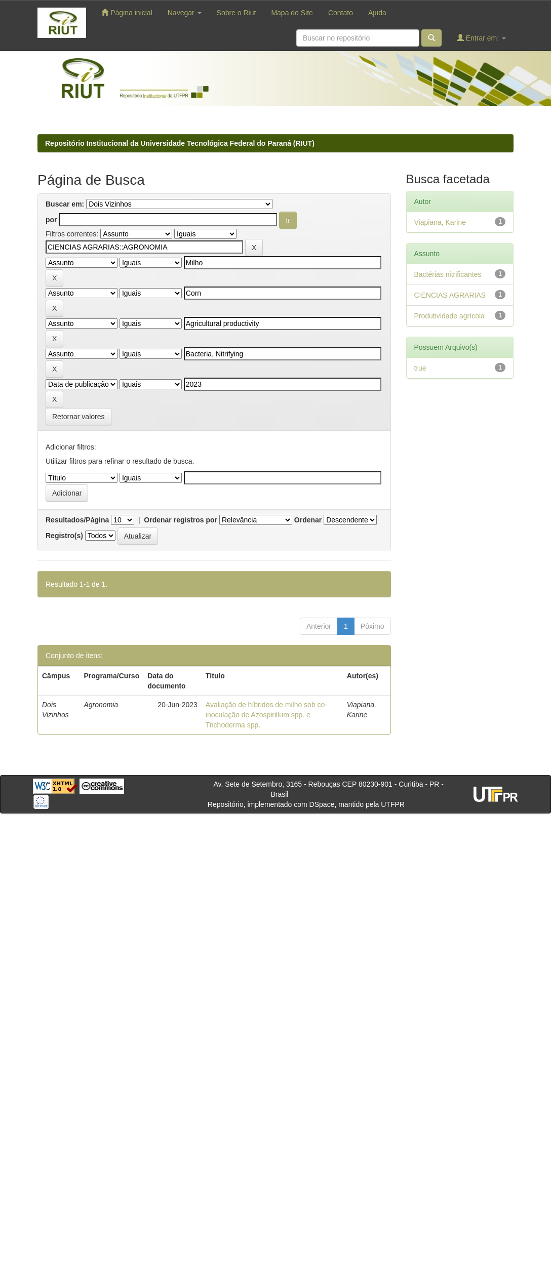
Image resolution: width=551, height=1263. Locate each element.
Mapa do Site (292, 13)
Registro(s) (64, 536)
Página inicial (126, 12)
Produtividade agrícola (449, 316)
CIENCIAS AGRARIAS (450, 295)
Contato (340, 13)
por (51, 220)
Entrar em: (481, 37)
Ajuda (377, 13)
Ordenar (308, 520)
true (420, 368)
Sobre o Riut (236, 13)
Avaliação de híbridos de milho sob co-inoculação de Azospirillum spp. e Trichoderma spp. (266, 715)
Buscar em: (65, 204)
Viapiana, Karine (440, 222)
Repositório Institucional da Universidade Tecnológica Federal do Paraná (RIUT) (179, 143)
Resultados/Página (77, 520)
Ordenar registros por (180, 520)
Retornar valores (78, 417)
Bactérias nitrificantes (448, 274)
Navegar (185, 13)
